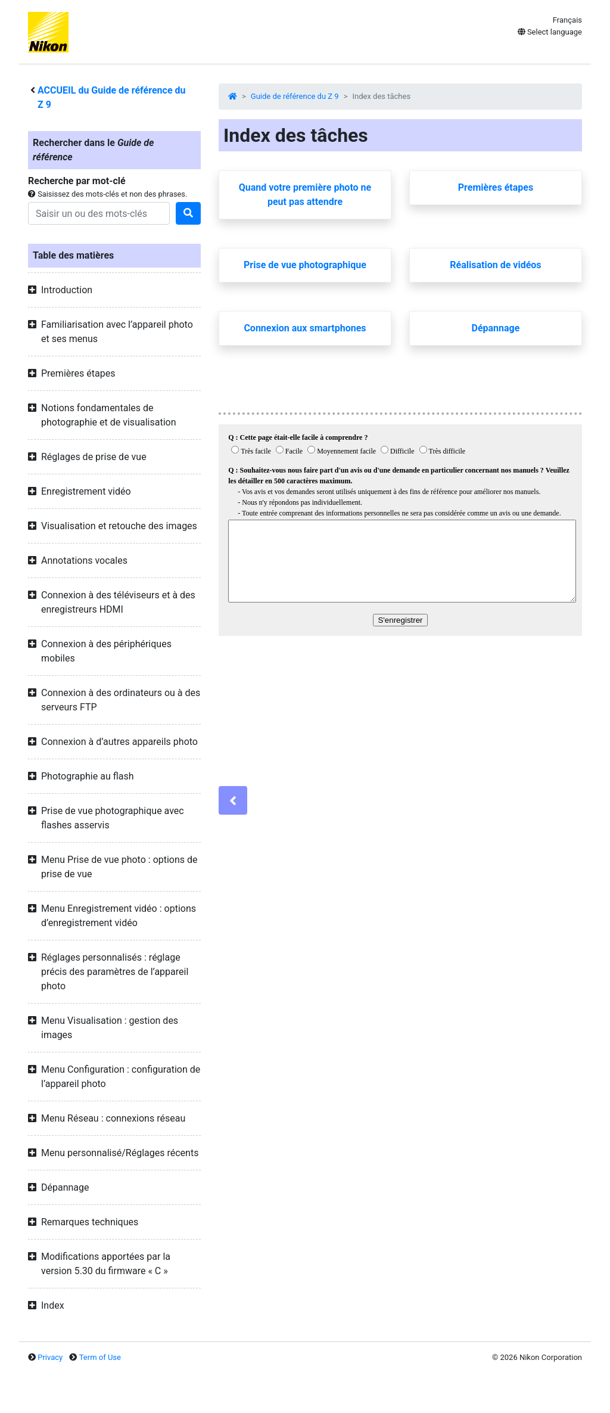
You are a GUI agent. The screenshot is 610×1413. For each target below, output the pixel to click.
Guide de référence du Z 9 (295, 96)
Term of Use (100, 1357)
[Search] (99, 213)
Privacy (50, 1357)
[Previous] (233, 800)
